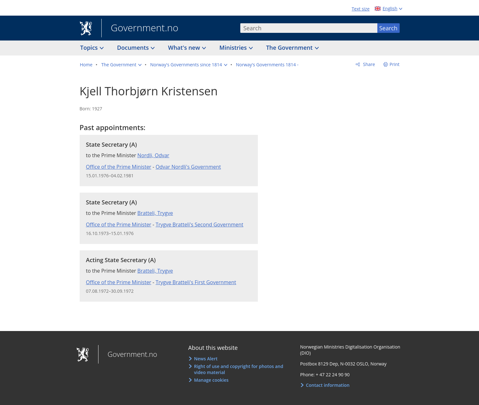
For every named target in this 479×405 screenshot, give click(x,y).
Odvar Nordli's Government (188, 166)
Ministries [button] (233, 47)
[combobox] (308, 28)
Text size (360, 9)
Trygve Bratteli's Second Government (199, 224)
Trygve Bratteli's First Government (196, 282)
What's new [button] (184, 47)
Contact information (328, 385)
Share (368, 64)
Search (388, 28)
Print (394, 64)
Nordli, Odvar (153, 155)
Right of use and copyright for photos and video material (238, 369)
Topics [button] (89, 47)
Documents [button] (133, 47)
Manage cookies (211, 380)
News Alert (206, 359)
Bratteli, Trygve (155, 213)
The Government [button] (290, 47)
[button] (121, 65)
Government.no (139, 28)
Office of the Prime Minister (118, 166)
